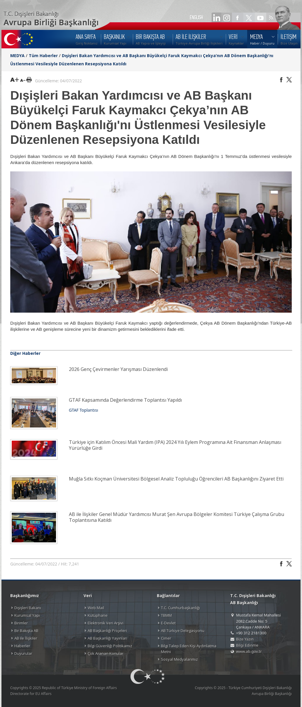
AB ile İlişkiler (25, 638)
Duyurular (23, 653)
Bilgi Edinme (247, 645)
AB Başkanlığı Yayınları (107, 638)
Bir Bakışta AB (26, 630)
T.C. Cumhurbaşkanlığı (180, 607)
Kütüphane (98, 615)
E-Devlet (168, 623)
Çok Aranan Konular (105, 653)
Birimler (21, 623)
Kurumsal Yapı (27, 615)
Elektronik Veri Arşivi (105, 623)
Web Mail (96, 607)
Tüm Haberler (43, 55)
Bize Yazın (245, 639)
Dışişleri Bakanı (27, 607)
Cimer (166, 638)
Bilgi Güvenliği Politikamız (110, 645)
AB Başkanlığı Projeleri (107, 630)
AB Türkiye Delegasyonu (182, 630)
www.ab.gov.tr (249, 651)
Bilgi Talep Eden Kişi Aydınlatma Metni (188, 648)
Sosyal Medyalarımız (179, 659)
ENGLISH (196, 18)
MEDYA (17, 55)
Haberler (22, 645)
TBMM (166, 615)
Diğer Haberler (25, 353)
